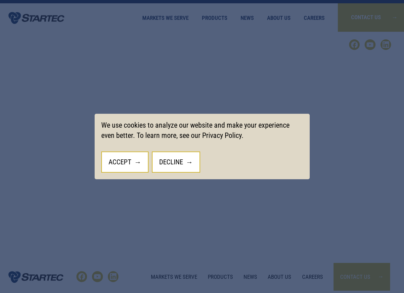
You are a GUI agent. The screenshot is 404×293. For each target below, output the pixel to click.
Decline (171, 162)
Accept (120, 162)
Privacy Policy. (223, 135)
